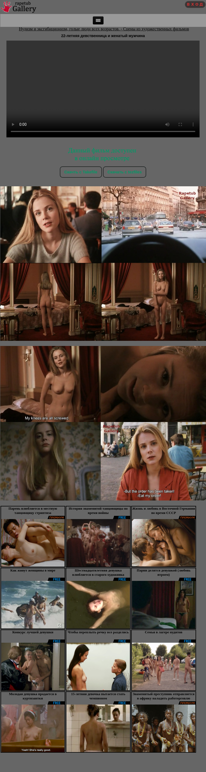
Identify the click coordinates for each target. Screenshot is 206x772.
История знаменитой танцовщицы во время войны (98, 510)
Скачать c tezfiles (125, 172)
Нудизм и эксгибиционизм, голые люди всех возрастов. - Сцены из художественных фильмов (104, 29)
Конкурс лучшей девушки (32, 632)
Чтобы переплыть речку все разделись (98, 632)
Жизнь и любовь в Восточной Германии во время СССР (163, 510)
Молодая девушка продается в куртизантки (33, 696)
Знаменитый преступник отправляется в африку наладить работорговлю (163, 696)
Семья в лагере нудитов (163, 632)
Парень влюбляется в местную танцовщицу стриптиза (33, 510)
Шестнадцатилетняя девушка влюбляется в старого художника (98, 572)
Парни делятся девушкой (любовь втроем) (163, 572)
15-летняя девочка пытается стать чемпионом (98, 696)
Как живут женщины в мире (33, 570)
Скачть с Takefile (80, 172)
